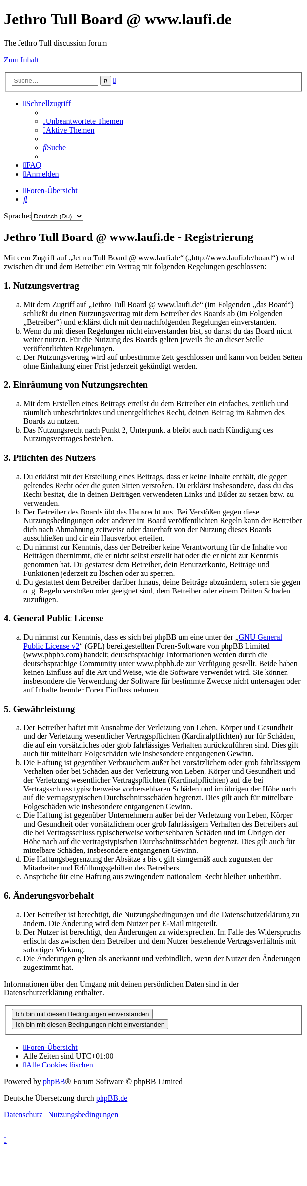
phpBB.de (111, 1098)
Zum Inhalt (21, 60)
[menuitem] (83, 121)
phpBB (54, 1081)
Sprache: (17, 216)
